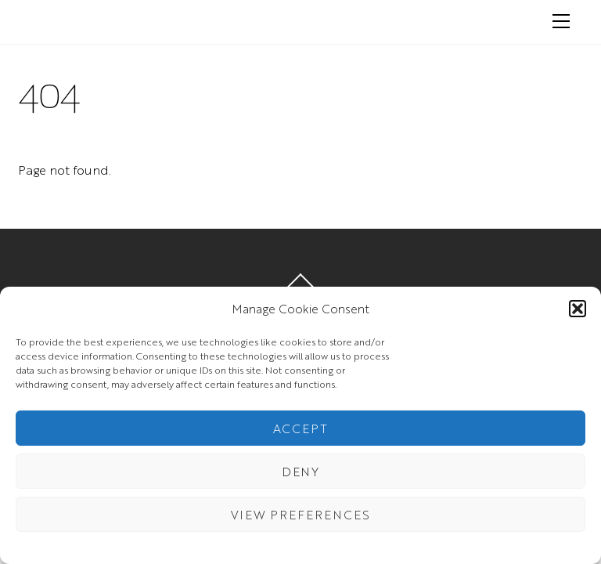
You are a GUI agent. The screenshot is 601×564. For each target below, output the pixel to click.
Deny (301, 471)
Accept (300, 428)
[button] (577, 308)
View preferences (300, 514)
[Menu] (561, 21)
